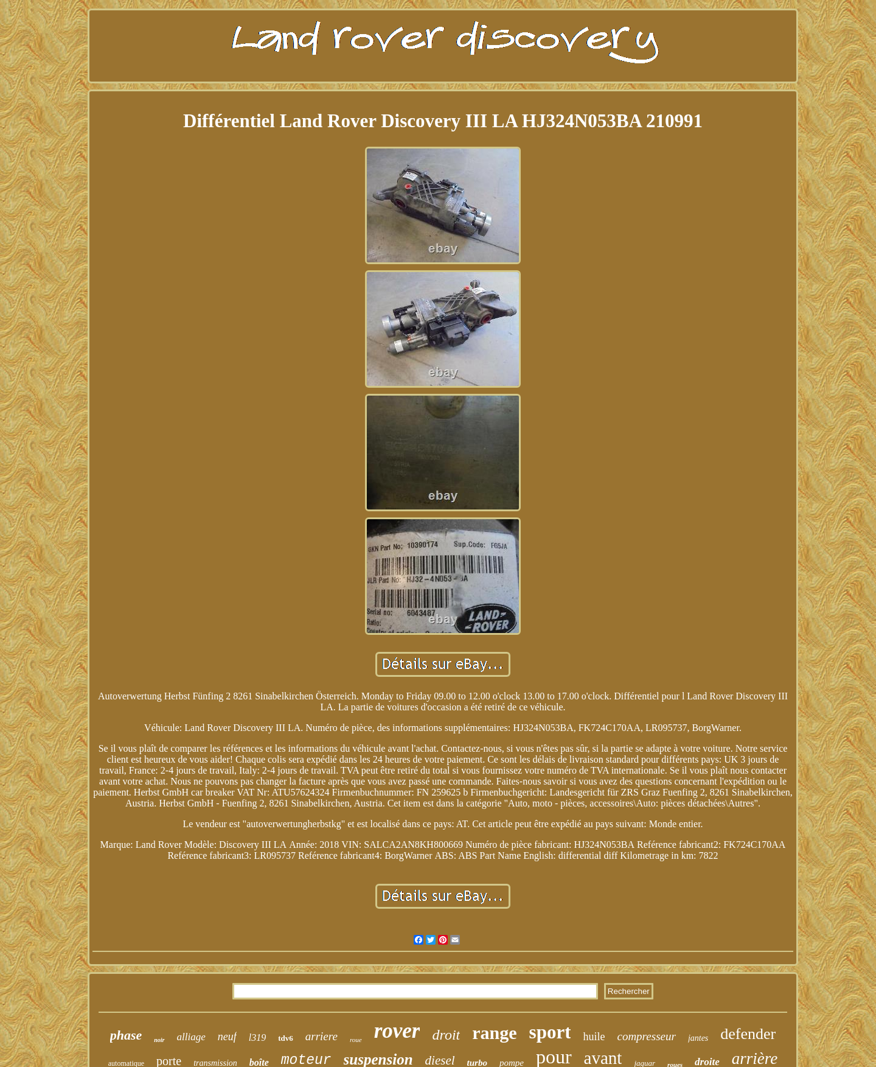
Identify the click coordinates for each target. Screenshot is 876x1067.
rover (397, 1031)
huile (594, 1036)
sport (550, 1032)
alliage (191, 1037)
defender (748, 1034)
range (494, 1033)
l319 (257, 1037)
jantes (698, 1038)
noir (159, 1040)
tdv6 (285, 1038)
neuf (227, 1036)
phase (126, 1035)
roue (356, 1039)
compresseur (646, 1036)
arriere (321, 1036)
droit (446, 1035)
